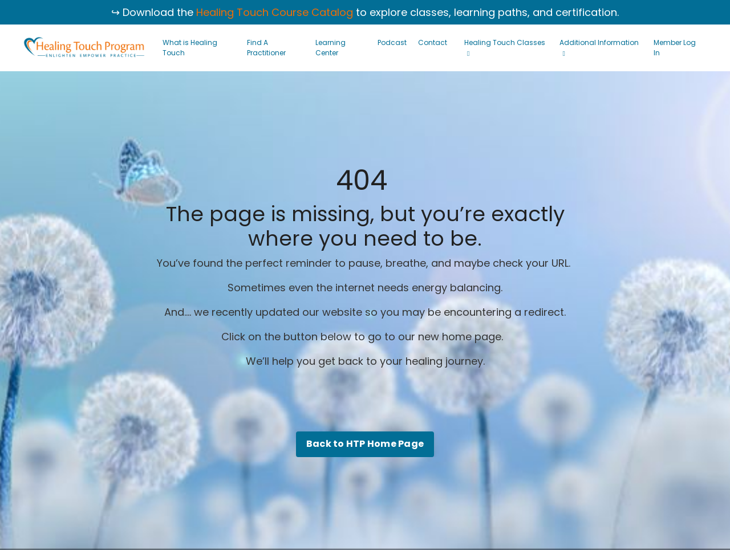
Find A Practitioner (266, 48)
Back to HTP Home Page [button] (365, 443)
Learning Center (330, 48)
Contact (432, 42)
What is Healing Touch (190, 48)
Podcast (392, 42)
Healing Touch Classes (504, 47)
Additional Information (599, 47)
